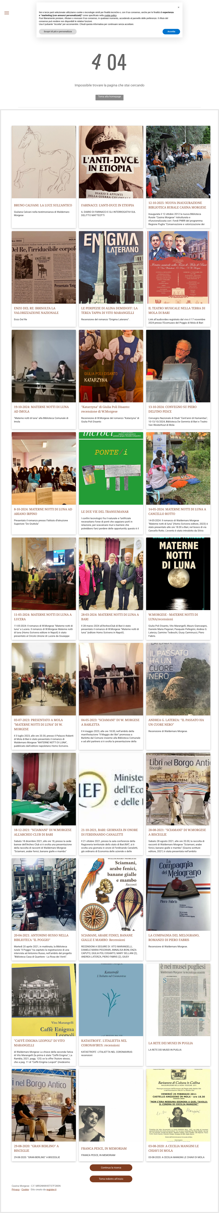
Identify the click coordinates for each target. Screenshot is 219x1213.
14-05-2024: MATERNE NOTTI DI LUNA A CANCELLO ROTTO (177, 511)
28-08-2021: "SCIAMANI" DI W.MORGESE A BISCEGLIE (177, 832)
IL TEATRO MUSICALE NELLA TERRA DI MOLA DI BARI (176, 310)
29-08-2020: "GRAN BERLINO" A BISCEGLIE (36, 1148)
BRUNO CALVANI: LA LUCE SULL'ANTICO (43, 205)
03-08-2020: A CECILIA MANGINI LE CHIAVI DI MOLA (173, 1148)
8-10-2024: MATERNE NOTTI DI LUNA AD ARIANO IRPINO (43, 511)
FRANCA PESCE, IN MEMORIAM (104, 1148)
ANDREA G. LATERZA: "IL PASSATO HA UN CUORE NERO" (176, 722)
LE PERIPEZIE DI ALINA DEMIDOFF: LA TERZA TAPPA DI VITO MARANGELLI (109, 310)
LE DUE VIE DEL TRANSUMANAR (105, 512)
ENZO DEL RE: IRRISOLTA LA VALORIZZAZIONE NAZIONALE (36, 310)
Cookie (25, 1189)
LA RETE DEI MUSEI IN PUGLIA (170, 1043)
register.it (51, 1189)
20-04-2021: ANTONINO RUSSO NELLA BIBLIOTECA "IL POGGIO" (41, 937)
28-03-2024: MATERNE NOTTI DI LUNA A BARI (110, 617)
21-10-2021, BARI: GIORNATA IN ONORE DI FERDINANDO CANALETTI (109, 832)
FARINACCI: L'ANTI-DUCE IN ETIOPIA (107, 205)
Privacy (16, 1189)
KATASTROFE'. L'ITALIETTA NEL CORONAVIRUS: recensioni (104, 1043)
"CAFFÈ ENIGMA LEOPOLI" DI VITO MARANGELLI (39, 1043)
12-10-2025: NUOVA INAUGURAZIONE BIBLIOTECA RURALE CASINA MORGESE (177, 205)
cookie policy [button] (110, 15)
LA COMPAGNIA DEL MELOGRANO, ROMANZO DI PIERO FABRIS (173, 937)
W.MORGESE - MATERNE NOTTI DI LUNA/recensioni (173, 617)
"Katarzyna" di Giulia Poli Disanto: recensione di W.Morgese (105, 409)
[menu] (7, 13)
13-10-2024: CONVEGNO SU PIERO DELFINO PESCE (172, 409)
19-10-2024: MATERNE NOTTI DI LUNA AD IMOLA (41, 409)
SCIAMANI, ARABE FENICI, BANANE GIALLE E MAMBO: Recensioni (107, 937)
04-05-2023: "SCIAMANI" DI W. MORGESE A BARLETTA (110, 722)
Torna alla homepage (109, 96)
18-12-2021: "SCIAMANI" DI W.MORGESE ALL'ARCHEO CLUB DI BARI (42, 832)
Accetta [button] (171, 31)
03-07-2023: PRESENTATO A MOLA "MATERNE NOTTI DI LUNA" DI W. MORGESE (38, 724)
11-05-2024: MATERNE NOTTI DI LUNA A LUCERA (43, 617)
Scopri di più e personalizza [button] (58, 31)
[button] (178, 7)
